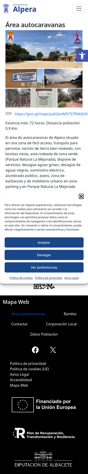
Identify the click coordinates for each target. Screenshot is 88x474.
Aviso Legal (71, 278)
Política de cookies (21, 278)
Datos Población (44, 334)
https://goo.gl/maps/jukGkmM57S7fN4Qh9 (51, 113)
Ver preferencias (44, 267)
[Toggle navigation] (79, 8)
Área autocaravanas (28, 313)
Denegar (44, 255)
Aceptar (44, 242)
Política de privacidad (48, 278)
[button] (82, 56)
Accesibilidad (21, 379)
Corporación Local (61, 324)
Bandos (70, 313)
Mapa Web (19, 385)
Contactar (19, 324)
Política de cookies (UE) (29, 368)
